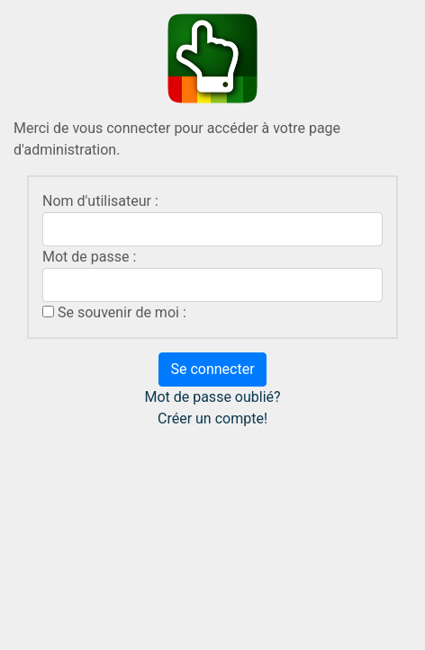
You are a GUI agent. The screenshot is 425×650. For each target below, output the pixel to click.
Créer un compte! (212, 418)
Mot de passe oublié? (212, 396)
